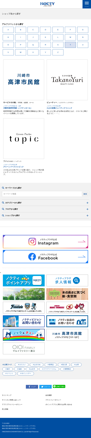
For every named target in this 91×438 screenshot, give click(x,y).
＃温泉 (19, 369)
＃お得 (76, 364)
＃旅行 (7, 369)
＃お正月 (32, 369)
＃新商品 (50, 364)
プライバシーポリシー (53, 400)
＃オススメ (22, 364)
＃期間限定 (67, 369)
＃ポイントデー (25, 373)
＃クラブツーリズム (49, 369)
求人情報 (5, 409)
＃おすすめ (36, 364)
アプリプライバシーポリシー (12, 404)
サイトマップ (6, 395)
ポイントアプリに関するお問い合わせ (58, 404)
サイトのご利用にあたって (11, 400)
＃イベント (9, 373)
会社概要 (48, 395)
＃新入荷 (64, 364)
